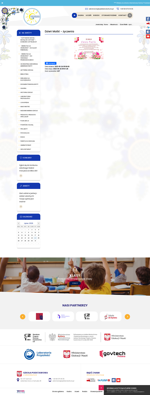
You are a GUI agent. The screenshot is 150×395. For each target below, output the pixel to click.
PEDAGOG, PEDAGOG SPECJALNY (28, 116)
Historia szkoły (26, 92)
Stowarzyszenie (109, 15)
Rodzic (96, 15)
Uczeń (88, 15)
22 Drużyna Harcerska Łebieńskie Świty (29, 65)
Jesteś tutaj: (99, 24)
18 (38, 235)
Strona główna (74, 15)
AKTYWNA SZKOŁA (26, 70)
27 (22, 241)
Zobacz (75, 283)
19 (18, 238)
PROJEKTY (24, 129)
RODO (22, 137)
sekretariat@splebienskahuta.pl (99, 9)
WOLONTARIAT (25, 149)
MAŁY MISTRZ (25, 107)
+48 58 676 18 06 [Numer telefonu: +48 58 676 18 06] (58, 379)
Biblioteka (24, 74)
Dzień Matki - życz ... (125, 24)
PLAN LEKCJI (24, 121)
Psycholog (24, 133)
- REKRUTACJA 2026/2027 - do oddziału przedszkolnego (27, 57)
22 (28, 238)
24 (35, 238)
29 (28, 241)
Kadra (81, 15)
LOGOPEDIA (24, 102)
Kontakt (123, 15)
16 (32, 235)
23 (32, 238)
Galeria (23, 88)
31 (35, 241)
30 (32, 241)
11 (38, 232)
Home (106, 24)
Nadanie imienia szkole (29, 111)
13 (21, 235)
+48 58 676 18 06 (125, 9)
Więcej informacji (20, 175)
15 (28, 235)
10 (35, 232)
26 (18, 241)
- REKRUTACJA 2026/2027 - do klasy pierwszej (28, 48)
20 (22, 238)
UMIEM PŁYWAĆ (25, 145)
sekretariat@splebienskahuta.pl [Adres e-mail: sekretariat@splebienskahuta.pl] (63, 381)
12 (18, 235)
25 (38, 238)
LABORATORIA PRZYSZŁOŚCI (25, 97)
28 (25, 241)
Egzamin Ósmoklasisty (29, 84)
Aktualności (113, 24)
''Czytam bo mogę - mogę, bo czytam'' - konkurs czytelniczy (28, 40)
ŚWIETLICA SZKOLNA (27, 141)
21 (25, 238)
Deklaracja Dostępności (25, 79)
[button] (2, 3)
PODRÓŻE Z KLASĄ (26, 125)
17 (35, 235)
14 (25, 235)
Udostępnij (50, 63)
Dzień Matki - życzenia (59, 31)
